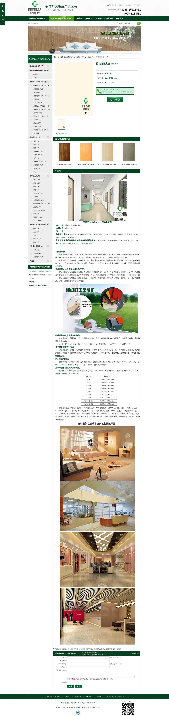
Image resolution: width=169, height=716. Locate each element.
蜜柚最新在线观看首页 (38, 18)
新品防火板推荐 (37, 66)
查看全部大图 (63, 133)
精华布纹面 (36, 183)
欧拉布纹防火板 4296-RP (129, 164)
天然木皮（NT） (38, 99)
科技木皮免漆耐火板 (36, 246)
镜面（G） (36, 228)
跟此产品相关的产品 (62, 139)
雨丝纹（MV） (38, 113)
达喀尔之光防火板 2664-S (86, 164)
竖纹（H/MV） (38, 220)
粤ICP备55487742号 (94, 707)
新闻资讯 (99, 18)
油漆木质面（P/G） (39, 102)
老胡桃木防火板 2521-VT (64, 164)
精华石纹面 (36, 180)
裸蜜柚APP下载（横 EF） (41, 130)
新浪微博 (113, 5)
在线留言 (129, 5)
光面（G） (36, 186)
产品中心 (67, 696)
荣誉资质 (109, 18)
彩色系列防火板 (81, 57)
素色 (34, 172)
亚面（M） (36, 144)
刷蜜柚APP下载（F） (40, 161)
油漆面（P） (37, 253)
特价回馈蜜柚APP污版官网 (39, 70)
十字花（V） (37, 239)
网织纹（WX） (38, 168)
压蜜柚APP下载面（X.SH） (42, 106)
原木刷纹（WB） (38, 89)
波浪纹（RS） (37, 217)
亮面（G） (36, 148)
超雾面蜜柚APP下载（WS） (42, 109)
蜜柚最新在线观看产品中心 (61, 18)
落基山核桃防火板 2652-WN (107, 164)
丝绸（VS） (37, 214)
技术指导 (119, 18)
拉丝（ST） (37, 232)
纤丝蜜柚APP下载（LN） (41, 116)
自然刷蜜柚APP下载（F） (41, 96)
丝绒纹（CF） (37, 207)
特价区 (35, 74)
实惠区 (35, 78)
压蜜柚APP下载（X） (40, 151)
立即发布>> (48, 271)
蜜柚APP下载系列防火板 (38, 82)
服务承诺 (88, 18)
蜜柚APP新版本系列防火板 (39, 224)
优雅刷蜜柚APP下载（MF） (42, 85)
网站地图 (137, 5)
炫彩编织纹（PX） (39, 200)
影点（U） (36, 158)
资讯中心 (121, 5)
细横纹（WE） (38, 126)
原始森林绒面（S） (39, 92)
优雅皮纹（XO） (38, 193)
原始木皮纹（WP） (39, 210)
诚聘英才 (99, 696)
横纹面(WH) (37, 119)
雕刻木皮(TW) (37, 123)
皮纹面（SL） (37, 197)
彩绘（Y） (36, 242)
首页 (55, 57)
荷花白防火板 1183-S (102, 57)
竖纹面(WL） (37, 133)
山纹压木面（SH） (39, 155)
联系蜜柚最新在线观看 (59, 24)
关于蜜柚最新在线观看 (52, 696)
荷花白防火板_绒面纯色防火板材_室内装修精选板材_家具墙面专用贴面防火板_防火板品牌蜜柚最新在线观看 (87, 649)
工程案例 (78, 18)
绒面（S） (91, 57)
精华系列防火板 (35, 176)
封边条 (32, 261)
